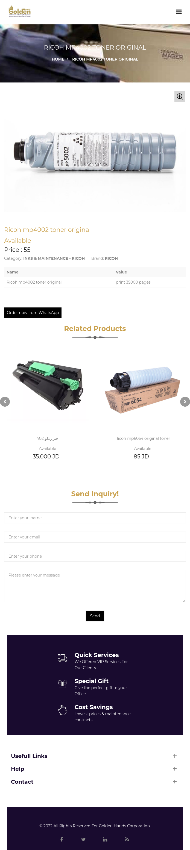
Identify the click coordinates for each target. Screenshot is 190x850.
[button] (179, 96)
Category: (13, 258)
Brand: (97, 258)
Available (47, 448)
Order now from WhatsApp (33, 312)
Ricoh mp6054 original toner (142, 438)
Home (58, 59)
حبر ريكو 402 (48, 438)
